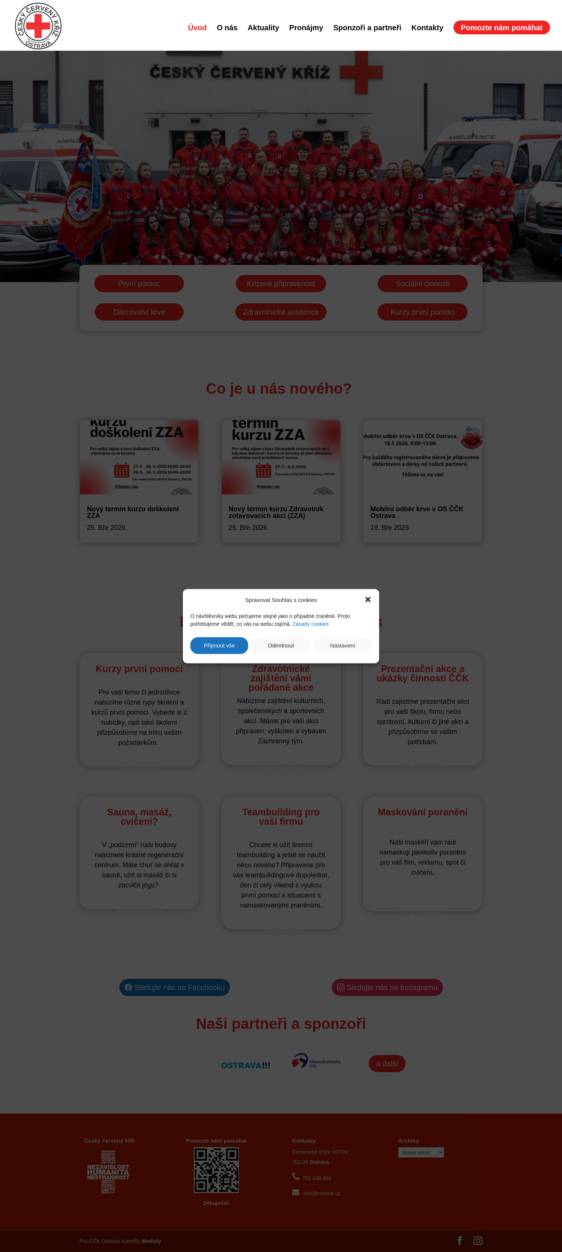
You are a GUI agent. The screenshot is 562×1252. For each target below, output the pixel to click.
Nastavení (343, 645)
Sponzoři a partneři (367, 28)
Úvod (197, 28)
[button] (368, 599)
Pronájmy (306, 28)
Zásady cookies (311, 624)
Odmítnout (281, 645)
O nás (227, 28)
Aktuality (263, 28)
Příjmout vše (219, 645)
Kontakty (427, 28)
